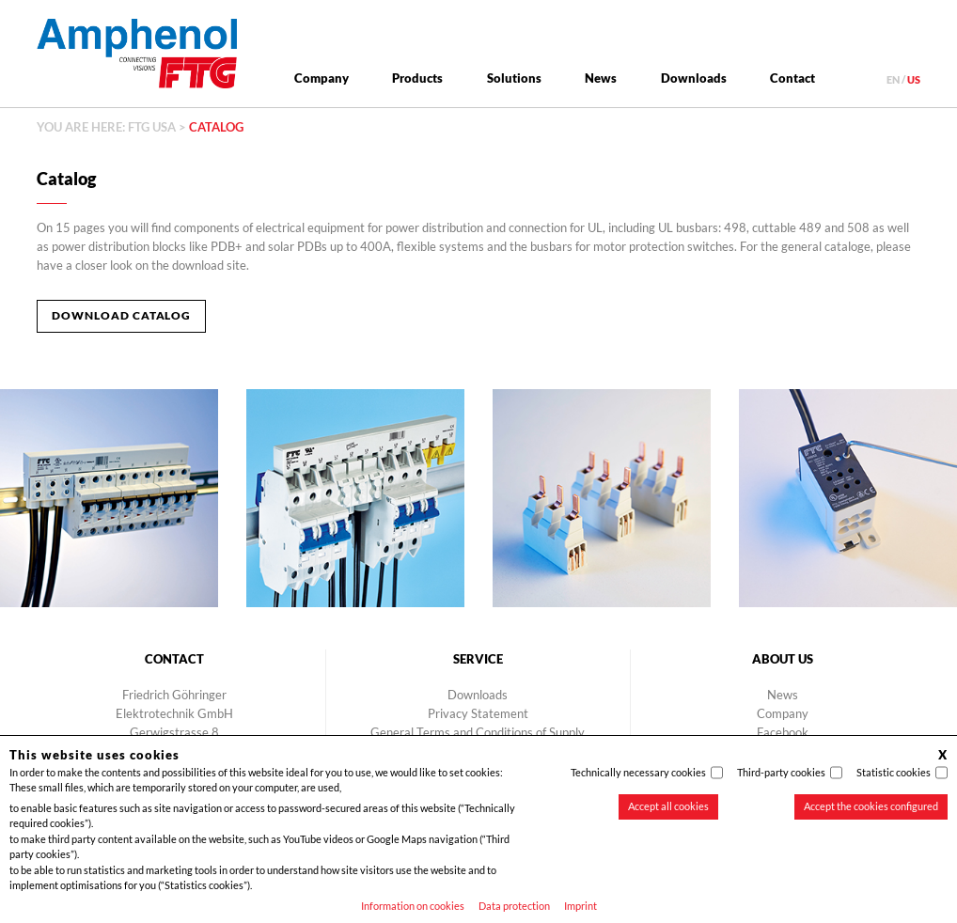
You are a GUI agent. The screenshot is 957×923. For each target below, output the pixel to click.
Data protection (514, 906)
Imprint (580, 906)
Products (417, 78)
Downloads (694, 78)
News (601, 78)
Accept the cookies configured (871, 806)
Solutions (514, 78)
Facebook (782, 732)
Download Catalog (121, 315)
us (913, 79)
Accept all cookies (668, 806)
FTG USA (152, 126)
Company (321, 78)
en (893, 79)
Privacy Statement (478, 713)
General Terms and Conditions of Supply (477, 732)
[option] (355, 498)
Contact (792, 78)
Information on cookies (412, 906)
